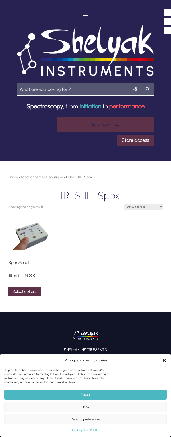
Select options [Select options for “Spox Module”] (24, 291)
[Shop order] (143, 207)
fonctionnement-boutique (42, 177)
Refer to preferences (85, 419)
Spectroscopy (44, 106)
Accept (85, 395)
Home (13, 177)
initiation (90, 106)
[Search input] (73, 89)
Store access (135, 140)
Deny (85, 407)
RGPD (93, 430)
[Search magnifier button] (147, 89)
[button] (164, 360)
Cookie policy (80, 430)
